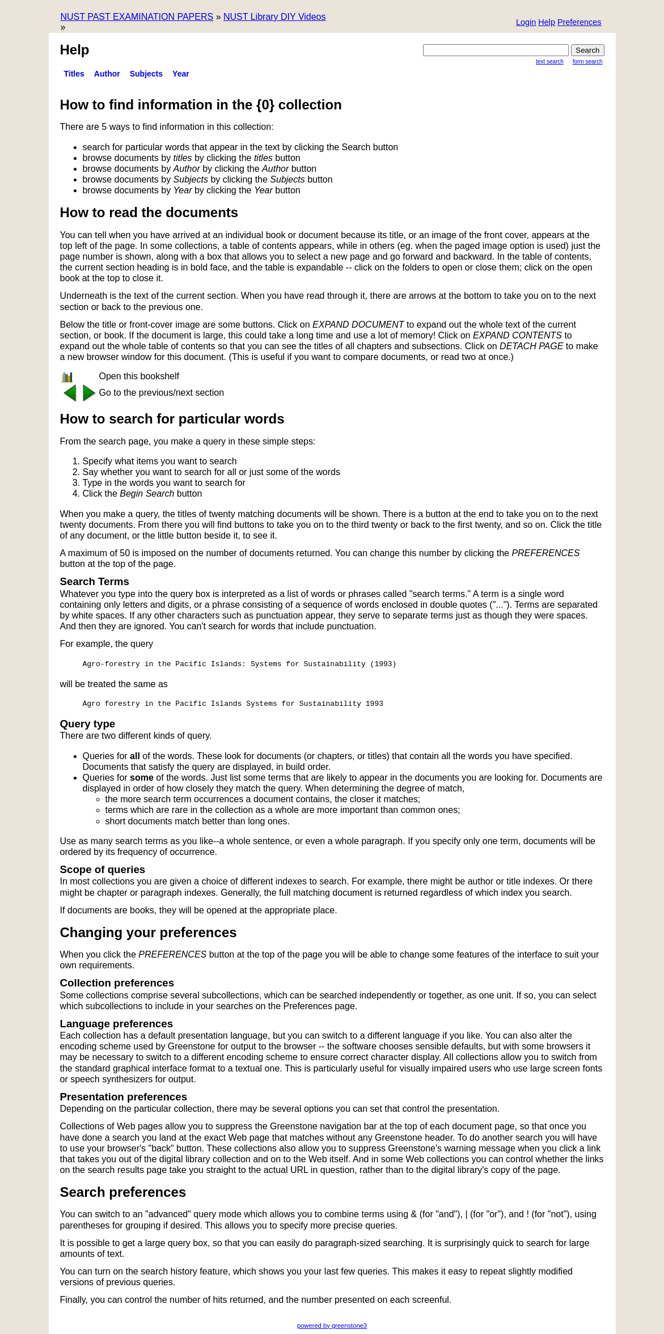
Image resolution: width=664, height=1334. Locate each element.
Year (180, 73)
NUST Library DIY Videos (274, 17)
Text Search (550, 61)
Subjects (146, 73)
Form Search (588, 61)
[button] (579, 23)
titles (74, 73)
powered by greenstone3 (332, 1325)
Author (107, 73)
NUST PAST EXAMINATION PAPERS (137, 17)
